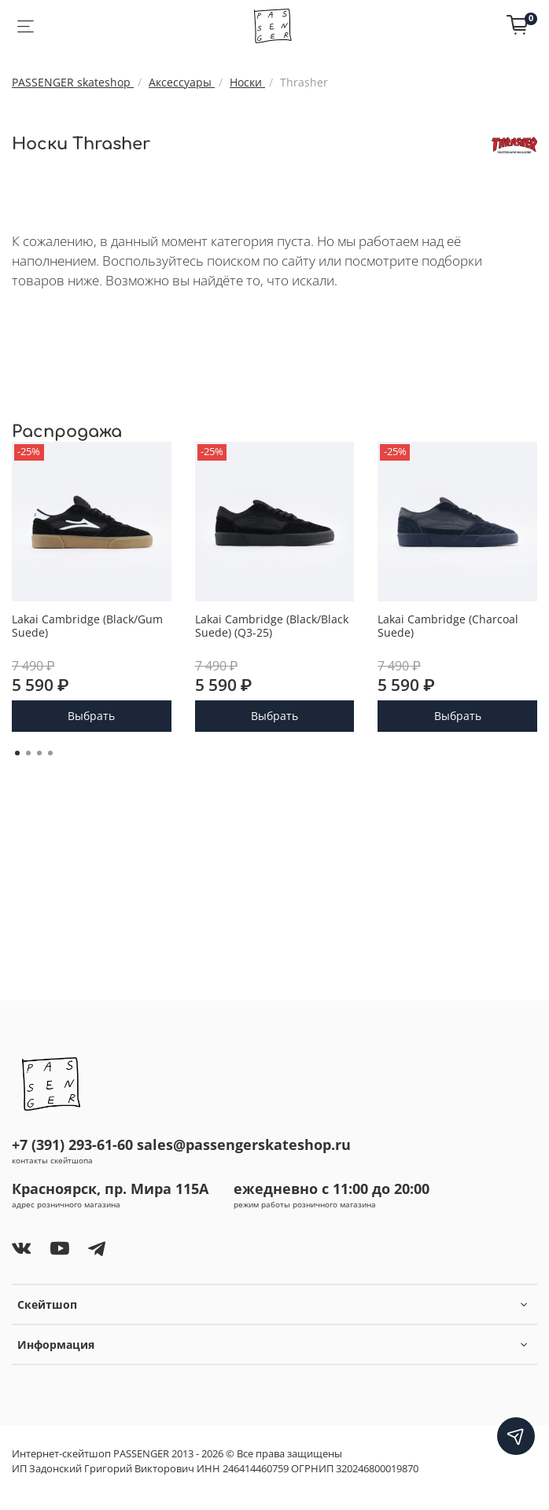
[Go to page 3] (39, 753)
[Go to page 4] (50, 753)
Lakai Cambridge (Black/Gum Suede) (87, 625)
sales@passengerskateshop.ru (244, 1144)
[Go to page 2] (28, 753)
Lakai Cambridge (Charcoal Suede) (448, 625)
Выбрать (91, 715)
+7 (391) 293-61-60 (72, 1144)
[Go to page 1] (17, 753)
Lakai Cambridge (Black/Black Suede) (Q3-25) (271, 625)
